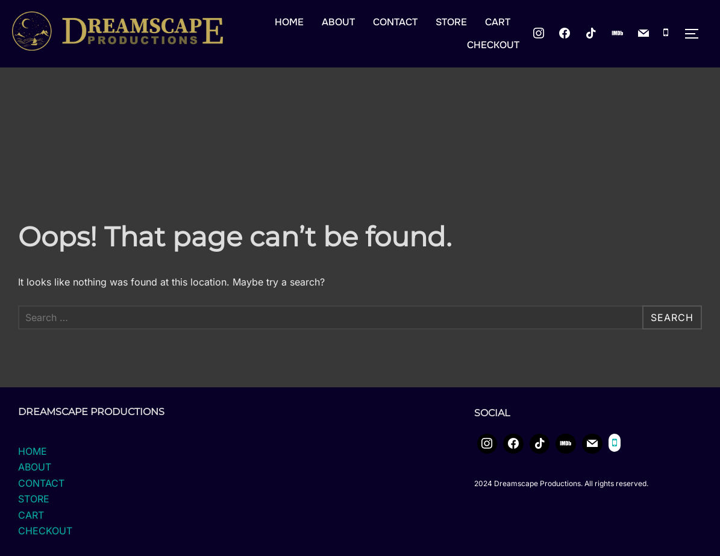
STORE (451, 22)
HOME (289, 22)
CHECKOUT (493, 45)
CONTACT (395, 22)
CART (497, 22)
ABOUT (338, 22)
